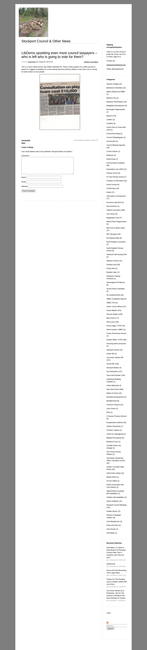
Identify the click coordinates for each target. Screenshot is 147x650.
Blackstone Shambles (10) (116, 88)
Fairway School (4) (113, 173)
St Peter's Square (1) (114, 430)
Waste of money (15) (114, 393)
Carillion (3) (110, 120)
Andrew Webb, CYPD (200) (116, 340)
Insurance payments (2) (115, 202)
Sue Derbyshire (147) (114, 371)
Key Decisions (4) (112, 206)
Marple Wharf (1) (112, 477)
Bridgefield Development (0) (116, 106)
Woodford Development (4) (116, 397)
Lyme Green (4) (112, 408)
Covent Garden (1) (113, 151)
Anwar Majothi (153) (113, 310)
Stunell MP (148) (112, 364)
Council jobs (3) (112, 141)
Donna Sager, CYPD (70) (115, 326)
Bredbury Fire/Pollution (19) (116, 102)
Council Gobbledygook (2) (116, 137)
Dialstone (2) (111, 155)
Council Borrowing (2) (114, 134)
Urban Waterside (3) (113, 385)
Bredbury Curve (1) (113, 442)
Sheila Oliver (32, 62)
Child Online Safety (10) (115, 473)
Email (23, 185)
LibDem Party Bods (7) (114, 426)
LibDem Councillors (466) (115, 210)
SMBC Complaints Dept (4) (116, 299)
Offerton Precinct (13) (114, 261)
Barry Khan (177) (112, 318)
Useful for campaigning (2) (116, 434)
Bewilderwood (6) (112, 401)
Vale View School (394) (114, 389)
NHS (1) (109, 412)
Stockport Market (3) (113, 368)
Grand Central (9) (112, 185)
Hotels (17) (110, 192)
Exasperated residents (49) (116, 422)
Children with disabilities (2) (116, 497)
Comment (25, 156)
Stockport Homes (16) (114, 350)
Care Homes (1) (112, 529)
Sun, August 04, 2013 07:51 (44, 62)
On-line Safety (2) (112, 481)
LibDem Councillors (91, 62)
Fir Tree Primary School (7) (116, 177)
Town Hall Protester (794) (115, 375)
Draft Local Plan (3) (113, 525)
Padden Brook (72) (113, 511)
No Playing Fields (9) (114, 238)
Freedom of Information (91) (116, 181)
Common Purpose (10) (114, 405)
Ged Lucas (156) (112, 322)
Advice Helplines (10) (114, 501)
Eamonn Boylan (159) (114, 314)
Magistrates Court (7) (114, 218)
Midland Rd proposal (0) (115, 438)
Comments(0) (25, 140)
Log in (108, 613)
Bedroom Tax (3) (112, 98)
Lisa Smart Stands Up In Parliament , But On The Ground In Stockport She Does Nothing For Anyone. (116, 595)
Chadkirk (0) (110, 123)
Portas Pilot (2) (111, 268)
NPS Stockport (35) (113, 234)
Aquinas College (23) (114, 84)
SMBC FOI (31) (112, 303)
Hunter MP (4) (111, 354)
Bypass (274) (111, 116)
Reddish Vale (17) (112, 272)
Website (24, 190)
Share (23, 143)
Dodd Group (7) (112, 159)
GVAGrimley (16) (112, 188)
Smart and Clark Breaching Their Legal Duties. (116, 572)
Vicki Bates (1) (111, 533)
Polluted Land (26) (113, 265)
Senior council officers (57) (116, 307)
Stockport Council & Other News (45, 41)
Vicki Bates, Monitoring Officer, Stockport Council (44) (115, 460)
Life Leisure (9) (111, 214)
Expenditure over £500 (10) (116, 169)
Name (23, 181)
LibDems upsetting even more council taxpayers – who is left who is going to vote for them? (59, 55)
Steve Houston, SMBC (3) (115, 330)
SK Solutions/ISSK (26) (114, 295)
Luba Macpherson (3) (114, 521)
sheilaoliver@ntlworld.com (116, 65)
